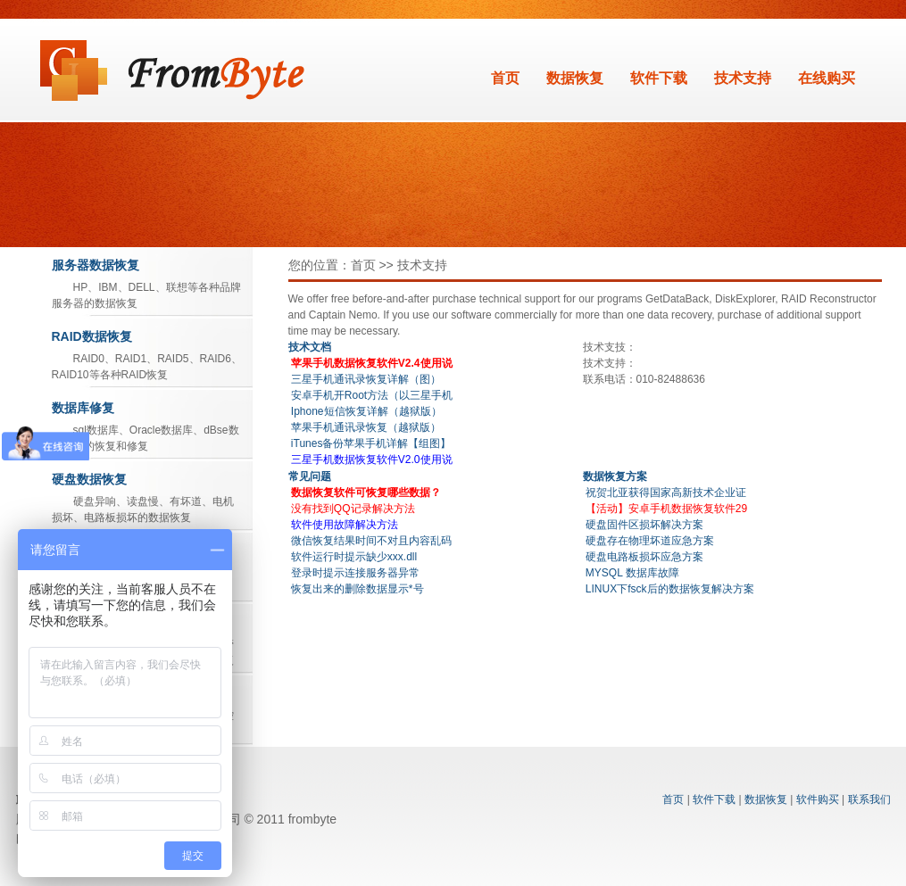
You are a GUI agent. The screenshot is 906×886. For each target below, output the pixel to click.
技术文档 (309, 347)
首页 (505, 78)
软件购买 (817, 799)
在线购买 (826, 78)
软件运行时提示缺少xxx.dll (354, 557)
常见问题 (309, 476)
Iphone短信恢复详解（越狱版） (366, 411)
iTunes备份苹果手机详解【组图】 (371, 443)
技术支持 (742, 78)
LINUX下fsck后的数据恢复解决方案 (670, 589)
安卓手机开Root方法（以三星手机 (372, 395)
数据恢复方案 (615, 476)
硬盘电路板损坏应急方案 (644, 557)
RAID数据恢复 (92, 336)
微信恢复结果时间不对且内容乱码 (371, 540)
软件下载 (658, 78)
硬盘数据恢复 (89, 479)
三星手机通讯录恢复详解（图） (366, 379)
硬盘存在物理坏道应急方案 (650, 540)
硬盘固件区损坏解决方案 (644, 524)
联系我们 (869, 799)
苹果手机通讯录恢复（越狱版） (366, 427)
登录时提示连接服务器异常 (355, 573)
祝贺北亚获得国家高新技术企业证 (666, 492)
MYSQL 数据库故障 (632, 573)
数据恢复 (574, 78)
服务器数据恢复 (95, 265)
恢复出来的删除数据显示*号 (357, 589)
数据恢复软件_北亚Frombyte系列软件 (172, 70)
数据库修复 (83, 408)
